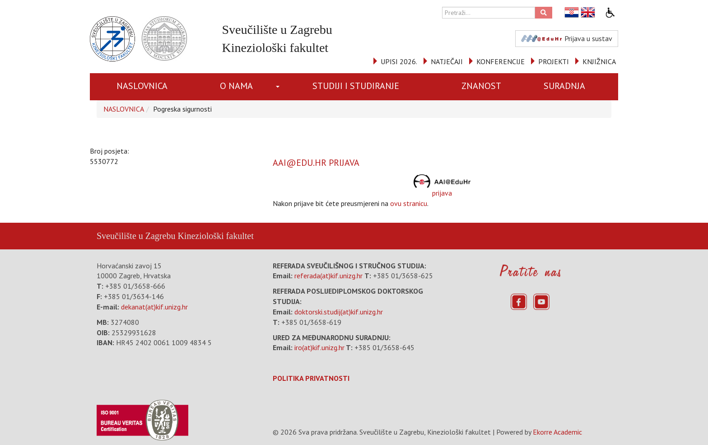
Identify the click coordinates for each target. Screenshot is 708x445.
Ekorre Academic (557, 431)
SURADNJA (564, 86)
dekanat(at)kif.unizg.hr (154, 306)
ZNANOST (481, 86)
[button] (279, 86)
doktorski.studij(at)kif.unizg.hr (338, 311)
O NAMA (236, 86)
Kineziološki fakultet (215, 236)
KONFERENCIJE (500, 61)
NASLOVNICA (142, 86)
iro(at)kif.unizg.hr (319, 347)
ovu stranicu (408, 203)
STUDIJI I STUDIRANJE (355, 86)
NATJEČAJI (447, 61)
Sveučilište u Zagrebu (136, 236)
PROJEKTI (553, 61)
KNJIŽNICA (599, 61)
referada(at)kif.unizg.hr (328, 275)
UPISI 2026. (399, 61)
